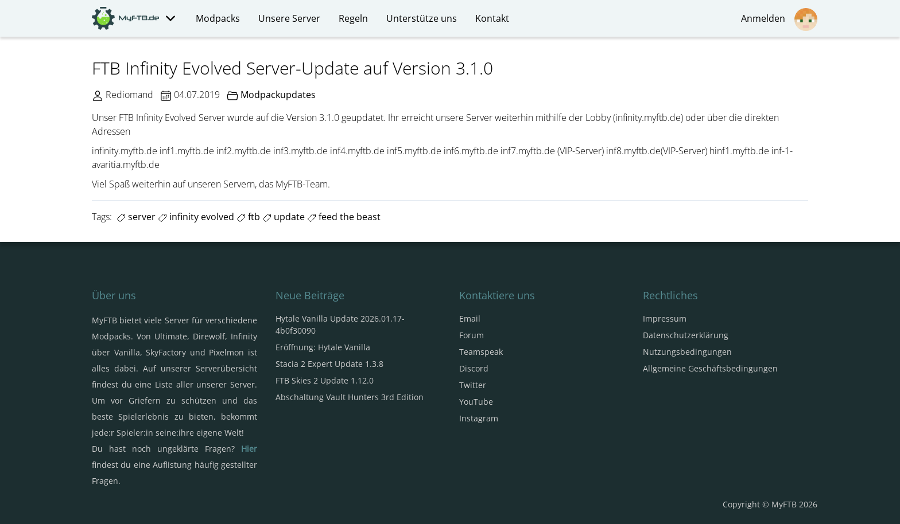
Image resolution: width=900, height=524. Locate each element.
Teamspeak (481, 351)
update (283, 216)
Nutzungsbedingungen (687, 351)
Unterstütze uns (421, 18)
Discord (473, 368)
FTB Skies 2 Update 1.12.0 (325, 380)
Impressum (664, 318)
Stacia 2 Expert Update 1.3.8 (329, 363)
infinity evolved (196, 216)
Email (469, 318)
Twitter (472, 385)
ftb (248, 216)
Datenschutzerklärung (685, 335)
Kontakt (492, 18)
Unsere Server (289, 18)
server (136, 216)
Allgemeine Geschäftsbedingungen (710, 368)
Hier (249, 448)
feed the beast (344, 216)
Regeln (353, 18)
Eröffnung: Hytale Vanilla (323, 347)
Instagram (478, 418)
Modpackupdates (278, 94)
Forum (471, 335)
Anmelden (779, 19)
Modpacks (218, 18)
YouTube (476, 401)
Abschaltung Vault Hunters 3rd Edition (350, 397)
